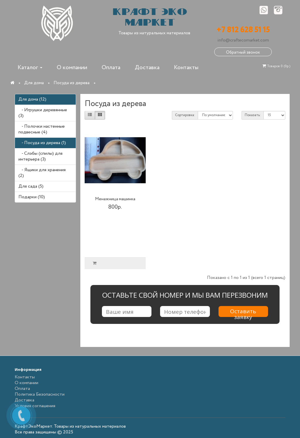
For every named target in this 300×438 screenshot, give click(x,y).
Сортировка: (185, 115)
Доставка (147, 67)
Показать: (253, 115)
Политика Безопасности (39, 394)
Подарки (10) (31, 197)
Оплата (111, 67)
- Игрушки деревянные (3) (42, 113)
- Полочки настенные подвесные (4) (41, 129)
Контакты (186, 67)
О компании (72, 67)
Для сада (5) (30, 186)
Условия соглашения (35, 406)
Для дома (34, 83)
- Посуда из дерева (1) (42, 142)
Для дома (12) (32, 99)
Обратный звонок (243, 52)
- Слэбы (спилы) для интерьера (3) (40, 156)
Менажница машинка (115, 199)
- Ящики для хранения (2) (42, 173)
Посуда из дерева (72, 83)
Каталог (30, 67)
